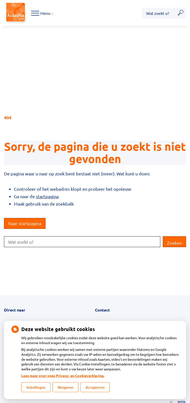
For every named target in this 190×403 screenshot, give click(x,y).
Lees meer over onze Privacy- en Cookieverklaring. (62, 375)
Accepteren (95, 387)
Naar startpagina (24, 223)
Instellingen (35, 387)
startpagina (47, 196)
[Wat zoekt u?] (158, 13)
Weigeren (65, 387)
